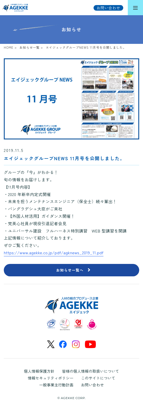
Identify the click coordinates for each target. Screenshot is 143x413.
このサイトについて (98, 378)
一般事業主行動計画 (56, 384)
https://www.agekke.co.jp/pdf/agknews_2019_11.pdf (53, 252)
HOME (8, 47)
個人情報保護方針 (39, 371)
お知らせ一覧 (30, 47)
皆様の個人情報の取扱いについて (90, 371)
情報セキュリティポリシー (50, 378)
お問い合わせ (92, 384)
